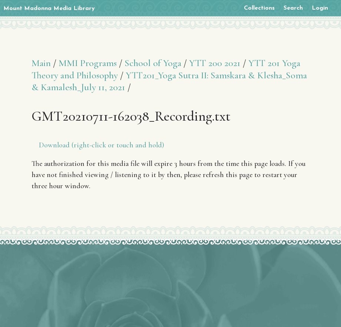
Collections (259, 8)
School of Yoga (153, 63)
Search (293, 8)
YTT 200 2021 (215, 63)
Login (320, 8)
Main (41, 63)
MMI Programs (88, 63)
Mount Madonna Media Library (49, 9)
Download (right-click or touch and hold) (101, 145)
